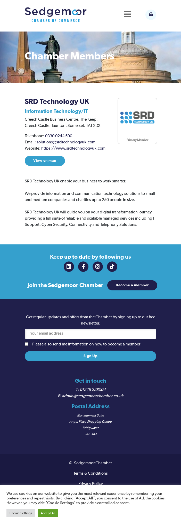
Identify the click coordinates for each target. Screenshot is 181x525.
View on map (44, 161)
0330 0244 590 (58, 136)
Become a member (132, 285)
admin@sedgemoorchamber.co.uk (93, 396)
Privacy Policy (90, 484)
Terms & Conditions (90, 474)
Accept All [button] (48, 513)
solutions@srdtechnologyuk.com (66, 142)
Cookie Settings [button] (21, 513)
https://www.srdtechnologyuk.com (73, 148)
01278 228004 (92, 390)
